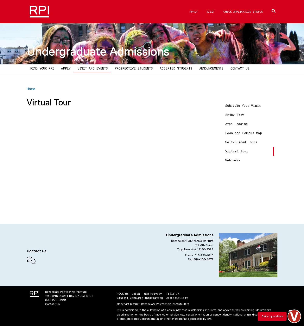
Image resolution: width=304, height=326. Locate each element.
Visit (210, 11)
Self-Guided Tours (241, 142)
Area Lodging (236, 124)
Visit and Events (93, 68)
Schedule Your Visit (243, 106)
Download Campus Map (243, 133)
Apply (194, 11)
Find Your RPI (42, 68)
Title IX (172, 293)
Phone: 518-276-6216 (199, 255)
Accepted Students (176, 68)
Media (136, 293)
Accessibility (177, 298)
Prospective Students (134, 68)
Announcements (211, 68)
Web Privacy (153, 293)
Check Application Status (243, 11)
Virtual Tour (236, 151)
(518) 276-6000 (55, 300)
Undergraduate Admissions (98, 51)
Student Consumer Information (140, 298)
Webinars (232, 160)
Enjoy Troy (234, 115)
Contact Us (240, 68)
